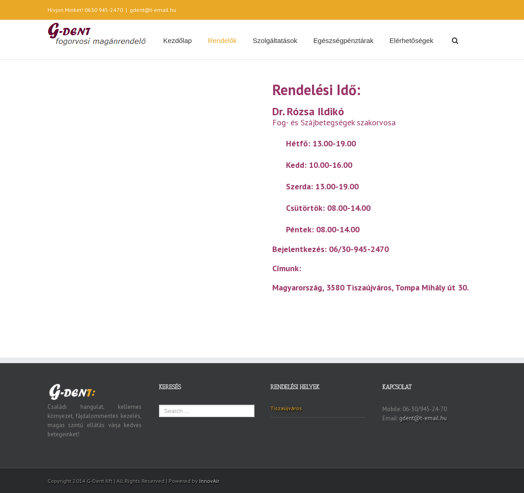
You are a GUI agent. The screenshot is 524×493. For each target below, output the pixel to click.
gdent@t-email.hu (153, 9)
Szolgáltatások (275, 40)
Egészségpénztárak (343, 40)
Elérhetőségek (412, 40)
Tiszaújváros (286, 408)
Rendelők (222, 40)
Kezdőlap (177, 40)
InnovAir (209, 480)
